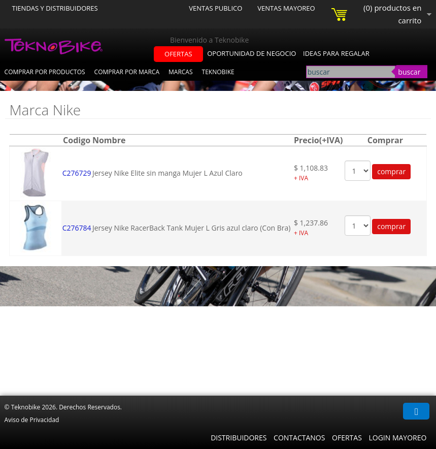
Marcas (181, 72)
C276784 (76, 228)
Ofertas (347, 437)
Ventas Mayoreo (286, 8)
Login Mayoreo (397, 437)
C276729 (76, 173)
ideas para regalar (336, 53)
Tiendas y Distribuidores (55, 8)
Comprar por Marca (126, 72)
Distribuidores (238, 437)
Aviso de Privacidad (32, 419)
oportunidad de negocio (251, 53)
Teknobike (218, 72)
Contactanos (299, 437)
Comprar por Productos (45, 72)
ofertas (178, 53)
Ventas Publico (215, 8)
